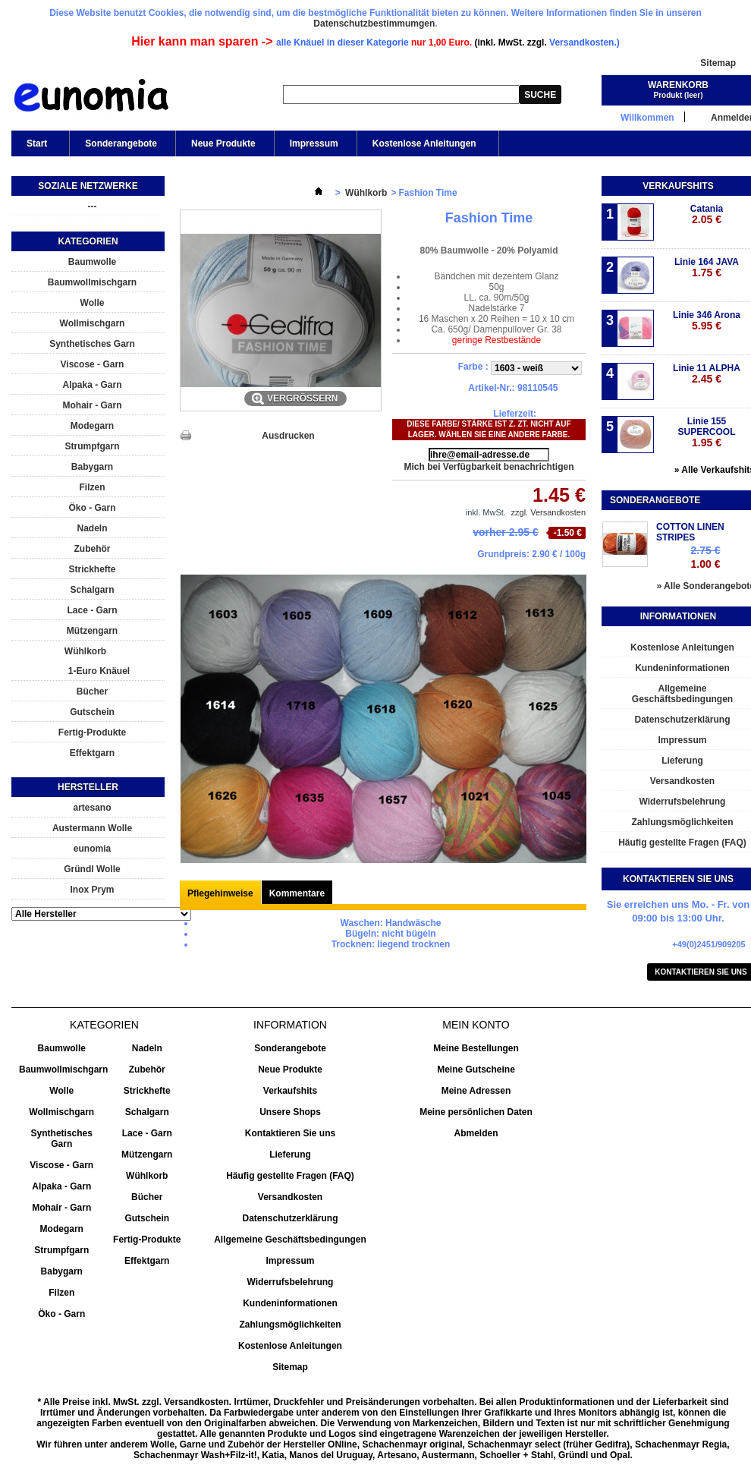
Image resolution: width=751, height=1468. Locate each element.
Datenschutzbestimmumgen (374, 23)
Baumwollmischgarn (92, 282)
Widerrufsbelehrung (290, 1282)
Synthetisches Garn (92, 344)
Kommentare (297, 893)
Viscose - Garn (92, 364)
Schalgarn (92, 589)
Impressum (314, 143)
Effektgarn (92, 753)
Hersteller (88, 787)
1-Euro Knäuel (99, 671)
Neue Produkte (223, 143)
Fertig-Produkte (92, 732)
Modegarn (92, 426)
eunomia (92, 848)
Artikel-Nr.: (491, 388)
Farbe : (474, 366)
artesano (92, 807)
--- (92, 206)
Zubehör (92, 548)
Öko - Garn (91, 507)
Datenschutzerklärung (290, 1218)
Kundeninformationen (290, 1303)
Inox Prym (92, 889)
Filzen (92, 487)
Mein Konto (475, 1025)
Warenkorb (678, 85)
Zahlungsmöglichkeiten (290, 1324)
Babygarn (92, 467)
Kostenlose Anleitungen (423, 147)
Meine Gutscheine (476, 1069)
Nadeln (92, 528)
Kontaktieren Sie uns (290, 1133)
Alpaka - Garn (91, 385)
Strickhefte (91, 569)
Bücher (92, 691)
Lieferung (290, 1154)
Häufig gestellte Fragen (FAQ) (290, 1175)
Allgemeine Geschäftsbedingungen (290, 1239)
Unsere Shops (290, 1112)
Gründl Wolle (92, 869)
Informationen (678, 616)
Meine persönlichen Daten (476, 1112)
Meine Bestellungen (476, 1048)
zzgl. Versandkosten (548, 512)
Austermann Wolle (92, 828)
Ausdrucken (288, 435)
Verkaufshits (678, 186)
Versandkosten (290, 1197)
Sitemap (718, 63)
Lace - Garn (92, 610)
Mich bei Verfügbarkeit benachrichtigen (488, 467)
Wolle (92, 303)
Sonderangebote (121, 143)
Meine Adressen (476, 1090)
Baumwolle (92, 262)
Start (35, 147)
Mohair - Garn (91, 405)
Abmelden (476, 1133)
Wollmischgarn (92, 323)
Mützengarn (92, 630)
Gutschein (92, 712)
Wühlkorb (85, 651)
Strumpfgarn (92, 446)
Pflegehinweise (220, 893)
